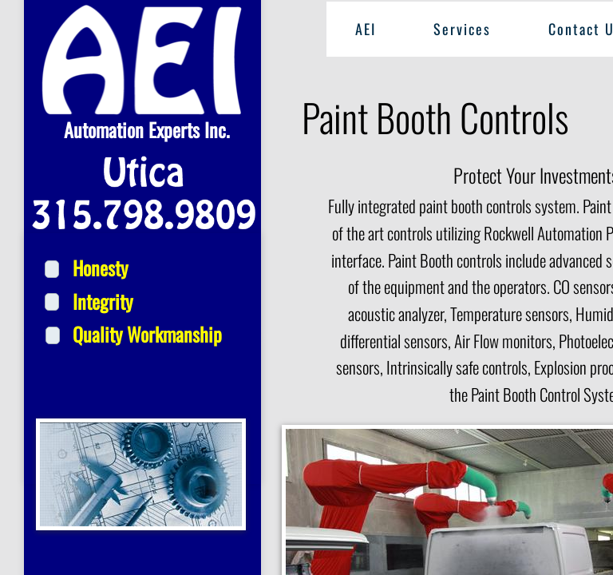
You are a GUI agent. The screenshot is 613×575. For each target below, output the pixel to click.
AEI (365, 28)
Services (462, 28)
